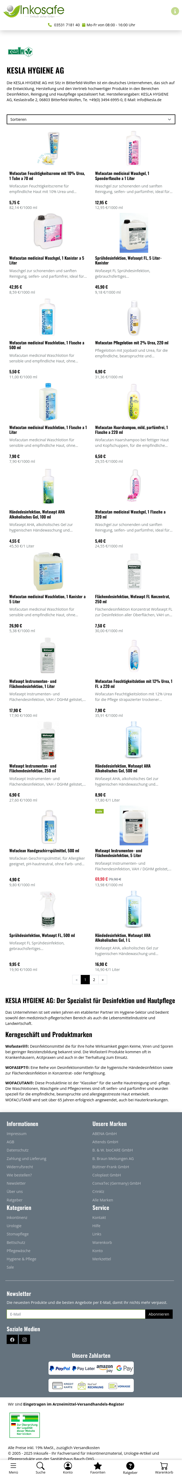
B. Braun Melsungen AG (113, 1158)
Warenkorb (102, 1242)
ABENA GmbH (104, 1133)
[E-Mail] (76, 1314)
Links (97, 1233)
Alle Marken (102, 1199)
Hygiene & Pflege (21, 1258)
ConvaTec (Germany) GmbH (116, 1183)
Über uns (15, 1191)
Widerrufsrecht (20, 1166)
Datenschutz (18, 1150)
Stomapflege (18, 1233)
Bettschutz (16, 1242)
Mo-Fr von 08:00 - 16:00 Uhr (108, 24)
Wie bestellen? (19, 1175)
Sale (10, 1267)
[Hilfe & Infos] (175, 11)
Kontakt (99, 1217)
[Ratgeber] (130, 1468)
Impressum (17, 1133)
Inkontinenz (17, 1217)
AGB (10, 1141)
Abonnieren (159, 1314)
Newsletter (16, 1183)
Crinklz (98, 1191)
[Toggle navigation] (13, 1468)
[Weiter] (102, 979)
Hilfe (96, 1225)
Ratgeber (15, 1199)
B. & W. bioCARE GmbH (112, 1150)
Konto (97, 1250)
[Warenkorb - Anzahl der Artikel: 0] (164, 1468)
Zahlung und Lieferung (26, 1158)
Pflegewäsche (18, 1250)
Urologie (14, 1225)
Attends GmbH (105, 1141)
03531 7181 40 (64, 24)
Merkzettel (101, 1258)
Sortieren (18, 119)
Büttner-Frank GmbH (110, 1166)
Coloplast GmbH (106, 1175)
